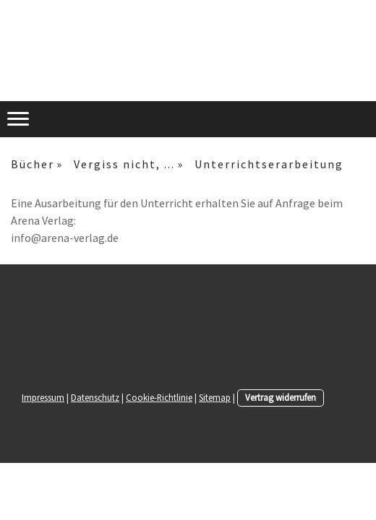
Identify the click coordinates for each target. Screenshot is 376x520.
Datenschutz (95, 397)
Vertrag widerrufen (280, 397)
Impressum (43, 397)
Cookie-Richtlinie (159, 397)
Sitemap (215, 397)
